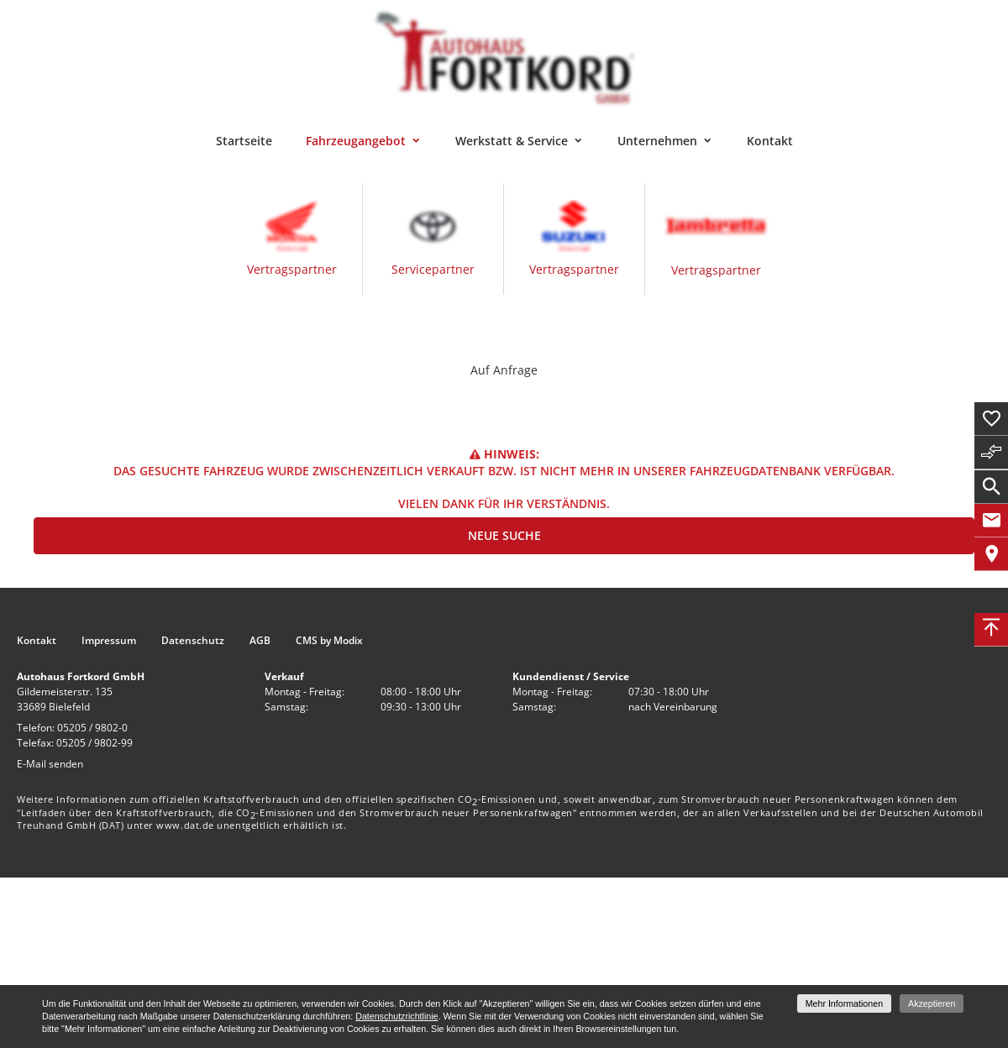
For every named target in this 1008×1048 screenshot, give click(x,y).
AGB (259, 640)
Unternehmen (657, 141)
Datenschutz (192, 640)
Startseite (244, 141)
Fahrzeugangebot (356, 141)
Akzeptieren (931, 1003)
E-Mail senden (50, 764)
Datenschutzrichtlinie (396, 1016)
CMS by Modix (329, 640)
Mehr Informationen (844, 1003)
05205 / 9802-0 (92, 727)
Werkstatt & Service (511, 141)
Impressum (108, 640)
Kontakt (770, 141)
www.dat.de (185, 825)
